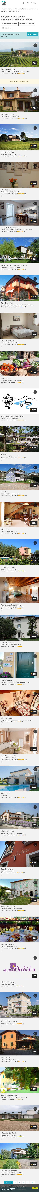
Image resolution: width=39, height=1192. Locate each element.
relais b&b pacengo (9, 1171)
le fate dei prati (7, 567)
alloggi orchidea (7, 982)
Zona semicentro (29, 305)
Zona (22, 682)
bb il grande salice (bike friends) (14, 265)
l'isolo (3, 454)
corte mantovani (7, 642)
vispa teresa (6, 1057)
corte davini (6, 378)
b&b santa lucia (7, 114)
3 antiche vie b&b (8, 756)
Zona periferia (15, 116)
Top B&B (3, 9)
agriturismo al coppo (9, 1095)
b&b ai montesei (7, 190)
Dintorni (6, 28)
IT (34, 3)
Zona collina (25, 71)
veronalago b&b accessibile (12, 416)
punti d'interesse (27, 24)
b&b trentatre (7, 303)
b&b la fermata (7, 341)
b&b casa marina (8, 69)
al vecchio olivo (7, 831)
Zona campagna (17, 380)
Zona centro (28, 229)
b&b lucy (5, 529)
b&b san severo (7, 944)
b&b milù (4, 492)
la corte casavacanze (9, 227)
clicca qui (12, 1188)
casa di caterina (7, 152)
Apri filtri (32, 34)
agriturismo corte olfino (11, 605)
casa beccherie (7, 869)
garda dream (6, 680)
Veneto (11, 9)
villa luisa (5, 1020)
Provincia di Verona (21, 9)
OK (35, 1188)
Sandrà (11, 11)
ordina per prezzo (9, 24)
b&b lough (5, 793)
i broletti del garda (9, 1133)
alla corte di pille (8, 907)
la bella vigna (6, 718)
